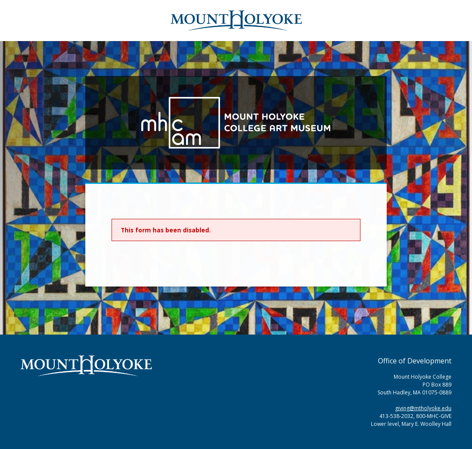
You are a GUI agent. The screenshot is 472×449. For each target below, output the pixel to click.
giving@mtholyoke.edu (423, 408)
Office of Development (414, 361)
